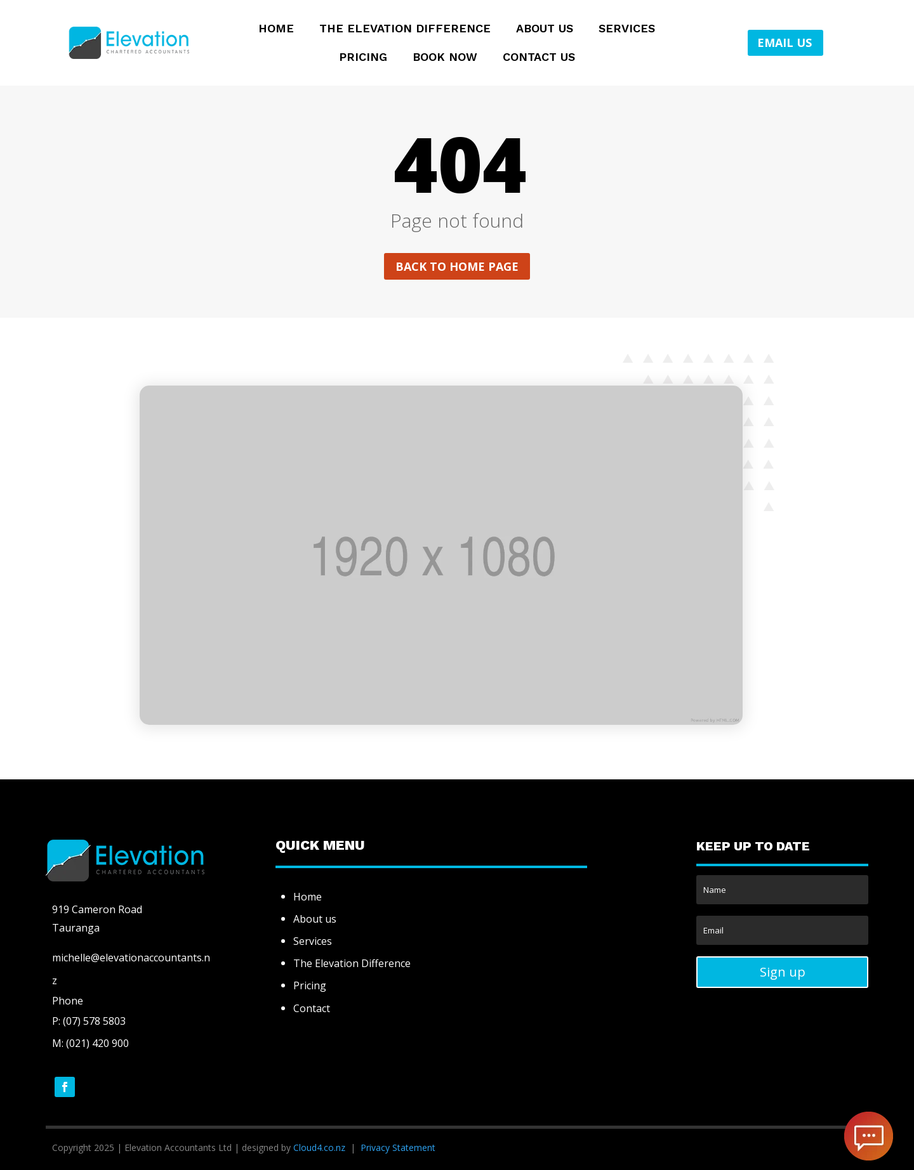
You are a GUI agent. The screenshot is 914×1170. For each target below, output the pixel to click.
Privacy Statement (398, 1147)
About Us (544, 29)
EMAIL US (784, 42)
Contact (311, 1008)
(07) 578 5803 (93, 1021)
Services (627, 29)
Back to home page (457, 266)
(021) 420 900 (97, 1043)
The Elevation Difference (405, 29)
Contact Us (539, 58)
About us (314, 919)
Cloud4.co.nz (319, 1147)
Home (276, 29)
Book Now (445, 58)
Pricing (363, 58)
